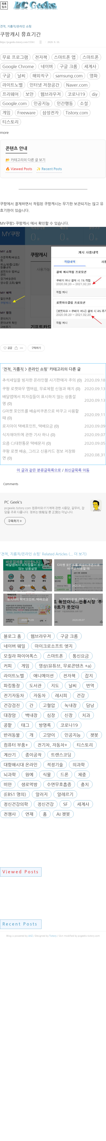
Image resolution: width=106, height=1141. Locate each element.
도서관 (35, 881)
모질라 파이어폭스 (20, 851)
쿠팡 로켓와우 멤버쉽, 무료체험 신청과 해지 (38, 584)
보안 (29, 154)
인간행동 (65, 164)
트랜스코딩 (61, 950)
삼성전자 (50, 173)
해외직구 (40, 136)
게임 (6, 173)
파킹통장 (12, 881)
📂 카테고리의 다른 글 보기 (25, 220)
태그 (25, 921)
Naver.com (77, 145)
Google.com (14, 164)
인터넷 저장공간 (44, 145)
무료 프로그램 (15, 117)
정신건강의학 (16, 1000)
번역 (90, 881)
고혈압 (49, 901)
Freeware (26, 173)
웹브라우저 (50, 154)
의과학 (79, 960)
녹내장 (70, 901)
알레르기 (65, 990)
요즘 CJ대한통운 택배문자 (23, 639)
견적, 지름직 (13, 565)
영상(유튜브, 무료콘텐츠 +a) (65, 861)
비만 (8, 980)
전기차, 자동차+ (52, 940)
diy (94, 154)
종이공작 (33, 950)
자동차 (39, 891)
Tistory (53, 1131)
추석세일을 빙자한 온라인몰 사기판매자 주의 (39, 576)
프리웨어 (10, 154)
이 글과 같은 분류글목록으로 (39, 665)
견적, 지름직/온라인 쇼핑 (15, 86)
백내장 (31, 911)
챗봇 (94, 931)
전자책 (41, 117)
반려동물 (12, 931)
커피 (8, 861)
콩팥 (8, 921)
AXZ (30, 1131)
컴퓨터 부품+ (16, 940)
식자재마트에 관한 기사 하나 (25, 630)
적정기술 (55, 960)
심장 (51, 911)
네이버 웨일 (14, 842)
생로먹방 (29, 980)
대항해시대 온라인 (20, 960)
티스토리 (10, 182)
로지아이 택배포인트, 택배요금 (27, 622)
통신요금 (81, 851)
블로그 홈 (12, 832)
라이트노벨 (12, 145)
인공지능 (42, 164)
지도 (55, 881)
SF (65, 1000)
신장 (68, 911)
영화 (94, 136)
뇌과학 (10, 970)
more (4, 192)
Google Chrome (18, 127)
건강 (81, 891)
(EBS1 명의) (15, 990)
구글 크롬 (68, 127)
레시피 (61, 891)
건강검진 (12, 901)
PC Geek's (13, 698)
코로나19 (76, 154)
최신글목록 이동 (77, 665)
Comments (10, 679)
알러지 (42, 990)
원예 (29, 970)
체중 (82, 970)
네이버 (47, 127)
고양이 (49, 931)
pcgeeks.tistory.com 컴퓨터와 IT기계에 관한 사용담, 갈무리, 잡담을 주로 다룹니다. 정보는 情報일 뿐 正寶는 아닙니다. (44, 705)
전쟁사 (10, 1010)
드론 (64, 970)
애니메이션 (43, 871)
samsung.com (69, 136)
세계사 (90, 127)
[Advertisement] (53, 48)
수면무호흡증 (59, 980)
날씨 (21, 136)
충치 (85, 980)
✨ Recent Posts (49, 229)
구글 (6, 136)
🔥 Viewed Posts (19, 229)
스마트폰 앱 (65, 117)
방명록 (45, 921)
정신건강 (45, 1000)
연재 (29, 1010)
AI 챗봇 (63, 1010)
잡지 (89, 871)
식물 (47, 970)
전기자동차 (14, 891)
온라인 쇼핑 (37, 565)
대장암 (10, 911)
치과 (86, 911)
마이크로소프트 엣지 (54, 842)
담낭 (90, 901)
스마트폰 (90, 117)
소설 (84, 164)
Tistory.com (77, 173)
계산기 (10, 950)
